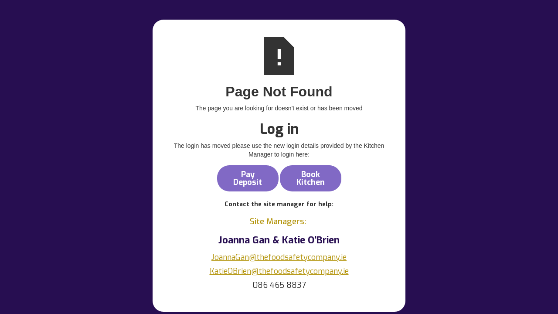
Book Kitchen (310, 178)
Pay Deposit (247, 178)
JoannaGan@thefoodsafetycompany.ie (279, 257)
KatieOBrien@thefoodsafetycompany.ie (279, 271)
